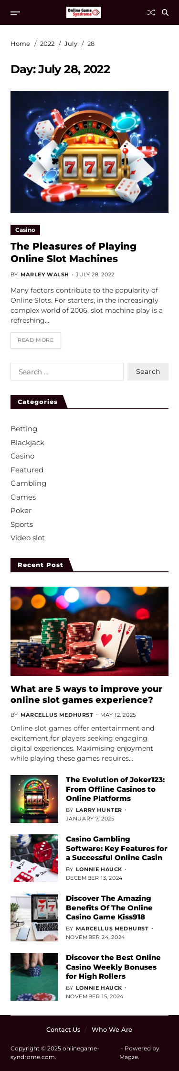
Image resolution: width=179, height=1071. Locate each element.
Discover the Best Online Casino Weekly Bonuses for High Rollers (113, 967)
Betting (24, 428)
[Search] (165, 12)
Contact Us (63, 1029)
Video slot (28, 537)
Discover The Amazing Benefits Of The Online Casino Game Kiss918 (109, 907)
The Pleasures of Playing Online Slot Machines (74, 252)
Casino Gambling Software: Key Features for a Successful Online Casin (117, 848)
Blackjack (27, 442)
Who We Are (112, 1029)
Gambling (28, 483)
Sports (22, 524)
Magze (128, 1056)
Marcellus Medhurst (57, 714)
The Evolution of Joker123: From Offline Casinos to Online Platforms (115, 789)
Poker (21, 510)
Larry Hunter (99, 810)
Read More (35, 340)
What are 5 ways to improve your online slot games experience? (86, 694)
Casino (25, 229)
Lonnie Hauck (99, 869)
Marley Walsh (45, 274)
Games (23, 497)
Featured (27, 469)
